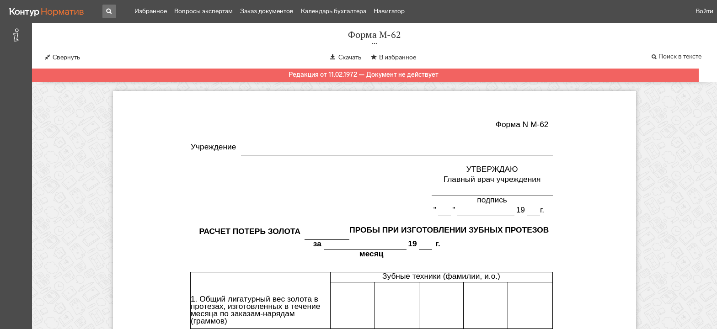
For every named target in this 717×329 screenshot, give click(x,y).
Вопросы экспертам (203, 11)
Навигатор (389, 11)
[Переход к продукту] (46, 11)
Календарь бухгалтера (333, 11)
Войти (704, 11)
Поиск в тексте (679, 56)
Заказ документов (267, 11)
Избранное (150, 11)
